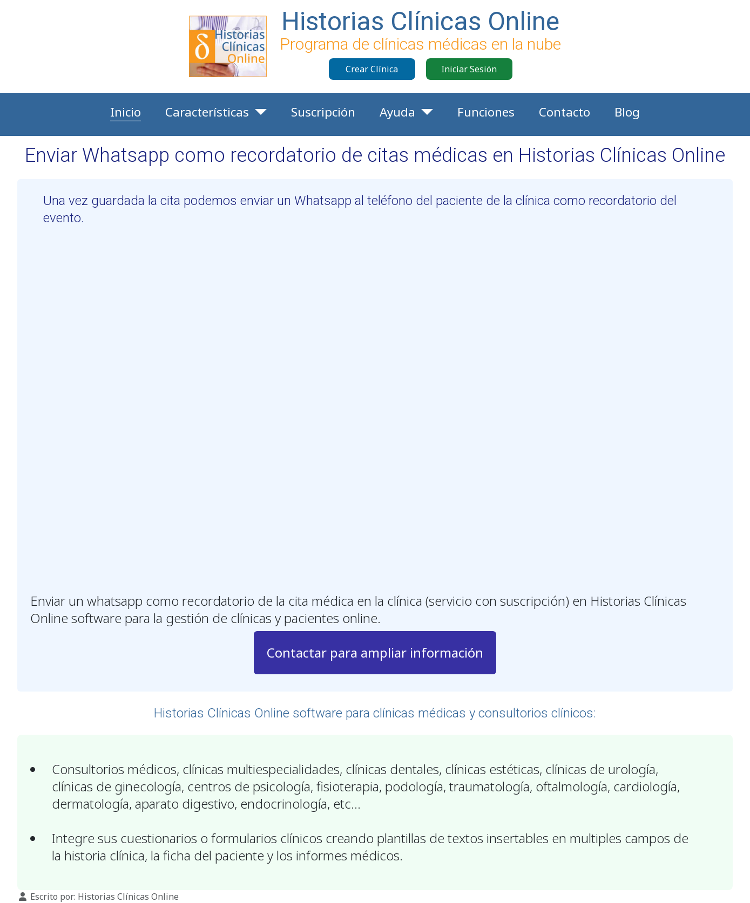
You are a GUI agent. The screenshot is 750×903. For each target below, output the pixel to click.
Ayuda (397, 112)
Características (207, 112)
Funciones (486, 112)
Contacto (564, 112)
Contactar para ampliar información (375, 652)
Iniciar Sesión (469, 69)
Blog (627, 112)
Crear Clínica (372, 69)
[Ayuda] (424, 112)
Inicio (125, 112)
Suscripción (323, 112)
